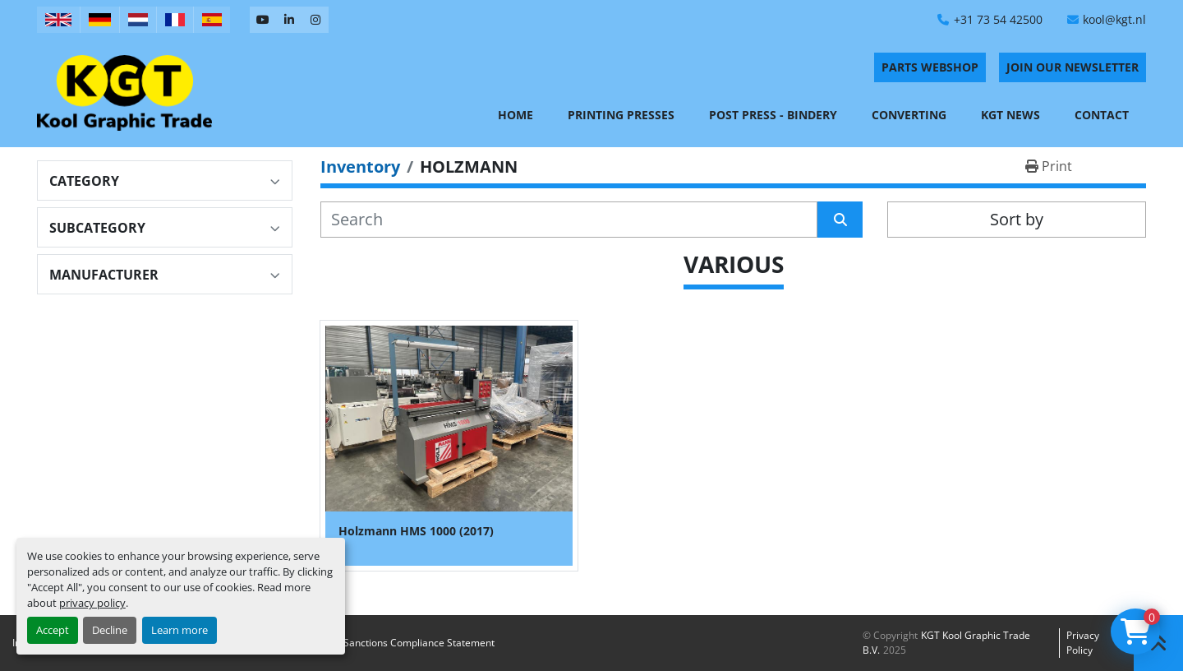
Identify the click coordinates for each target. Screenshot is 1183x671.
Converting (909, 115)
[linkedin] (289, 20)
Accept (52, 629)
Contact (1102, 115)
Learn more (179, 629)
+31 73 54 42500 (998, 19)
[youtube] (263, 20)
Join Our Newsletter (1072, 67)
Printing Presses (621, 115)
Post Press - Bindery (773, 115)
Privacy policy (1082, 642)
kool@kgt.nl (1114, 19)
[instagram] (315, 20)
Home (515, 115)
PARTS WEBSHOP (929, 67)
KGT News (1010, 115)
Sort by (1016, 219)
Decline (109, 629)
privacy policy (92, 602)
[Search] (568, 219)
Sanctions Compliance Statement (419, 643)
